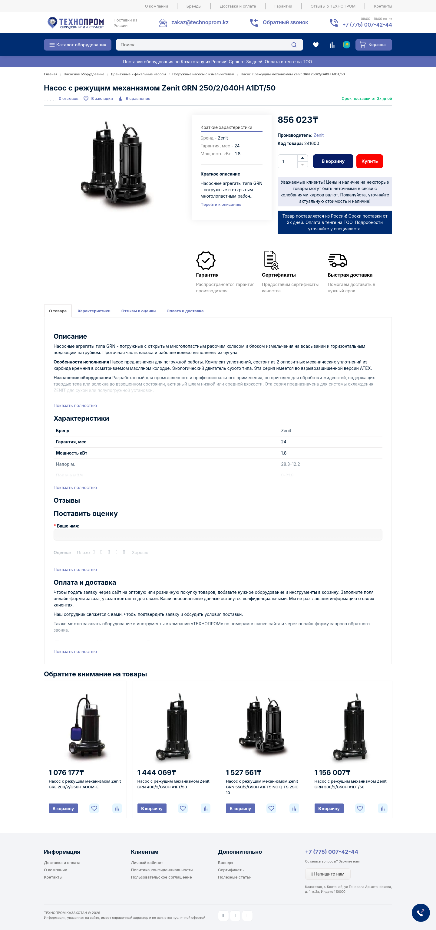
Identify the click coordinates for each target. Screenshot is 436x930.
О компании (156, 6)
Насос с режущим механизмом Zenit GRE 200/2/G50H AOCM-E (85, 784)
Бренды (194, 6)
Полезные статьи (235, 877)
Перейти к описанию (221, 204)
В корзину (333, 161)
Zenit (319, 135)
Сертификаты (231, 869)
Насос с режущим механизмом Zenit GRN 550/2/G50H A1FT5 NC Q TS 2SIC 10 (262, 787)
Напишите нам (328, 873)
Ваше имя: (68, 525)
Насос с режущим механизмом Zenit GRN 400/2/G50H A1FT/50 (173, 784)
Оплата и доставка (185, 310)
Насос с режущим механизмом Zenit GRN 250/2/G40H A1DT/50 (293, 74)
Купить (370, 161)
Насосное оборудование (84, 74)
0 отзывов (68, 98)
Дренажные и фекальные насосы (138, 74)
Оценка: (62, 552)
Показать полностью (75, 405)
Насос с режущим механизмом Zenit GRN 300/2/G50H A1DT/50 (351, 784)
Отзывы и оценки (138, 310)
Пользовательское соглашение (161, 877)
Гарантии (283, 6)
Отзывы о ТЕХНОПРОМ (333, 6)
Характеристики (94, 310)
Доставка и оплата (238, 6)
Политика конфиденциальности (162, 869)
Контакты (383, 6)
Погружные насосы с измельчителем (203, 74)
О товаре (58, 310)
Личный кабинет (147, 862)
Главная (50, 74)
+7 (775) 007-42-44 (331, 852)
